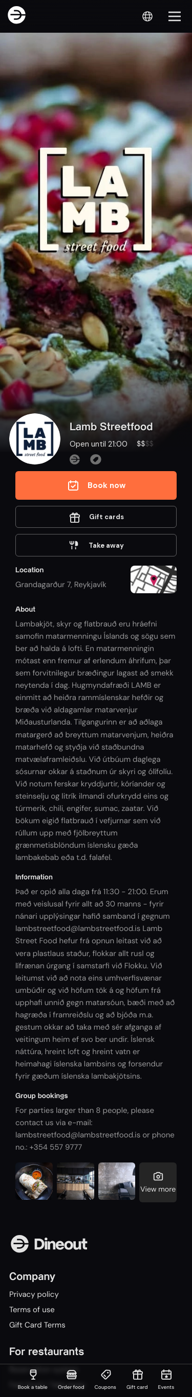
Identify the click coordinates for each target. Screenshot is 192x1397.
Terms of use (32, 1310)
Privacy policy (34, 1294)
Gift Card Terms (37, 1325)
